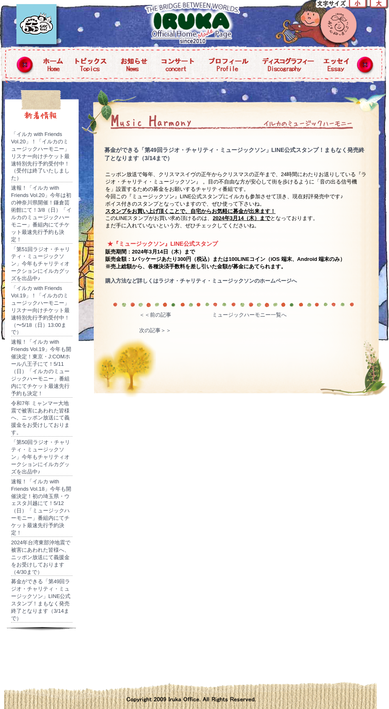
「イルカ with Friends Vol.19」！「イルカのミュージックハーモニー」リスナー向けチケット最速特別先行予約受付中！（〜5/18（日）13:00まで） (40, 310)
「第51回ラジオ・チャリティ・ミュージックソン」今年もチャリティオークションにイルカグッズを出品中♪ (40, 264)
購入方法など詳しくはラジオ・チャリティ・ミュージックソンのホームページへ (201, 281)
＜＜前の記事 (155, 315)
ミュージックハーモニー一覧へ (249, 315)
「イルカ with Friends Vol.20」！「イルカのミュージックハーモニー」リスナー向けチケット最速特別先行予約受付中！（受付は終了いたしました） (40, 156)
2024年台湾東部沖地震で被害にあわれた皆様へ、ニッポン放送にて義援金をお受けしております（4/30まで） (40, 557)
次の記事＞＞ (155, 330)
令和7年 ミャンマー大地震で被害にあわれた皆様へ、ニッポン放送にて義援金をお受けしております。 (40, 418)
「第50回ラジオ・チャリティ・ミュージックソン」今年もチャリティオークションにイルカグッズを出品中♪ (40, 457)
